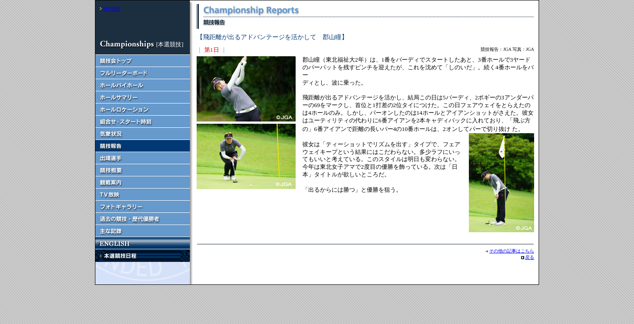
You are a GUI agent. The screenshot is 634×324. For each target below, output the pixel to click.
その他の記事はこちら (511, 250)
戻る (529, 257)
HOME (111, 8)
